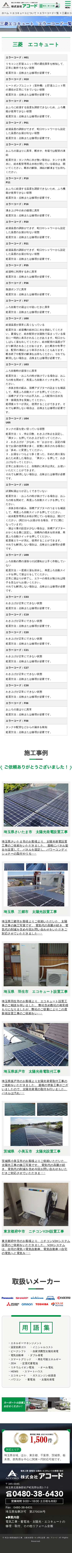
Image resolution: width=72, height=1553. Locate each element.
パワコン (16, 1379)
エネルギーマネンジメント (26, 1343)
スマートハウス (34, 1371)
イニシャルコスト (43, 1347)
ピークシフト (18, 1351)
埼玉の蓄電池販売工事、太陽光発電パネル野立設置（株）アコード (31, 1538)
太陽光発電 (48, 1379)
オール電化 (46, 1367)
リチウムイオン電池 (22, 1367)
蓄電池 (31, 1379)
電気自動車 (17, 1355)
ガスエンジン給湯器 (44, 1375)
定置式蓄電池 (30, 1363)
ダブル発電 (36, 1355)
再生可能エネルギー (49, 1359)
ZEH (13, 1363)
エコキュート (18, 1375)
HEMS (14, 1371)
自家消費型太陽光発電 (46, 1351)
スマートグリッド (21, 1359)
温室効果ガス (18, 1347)
